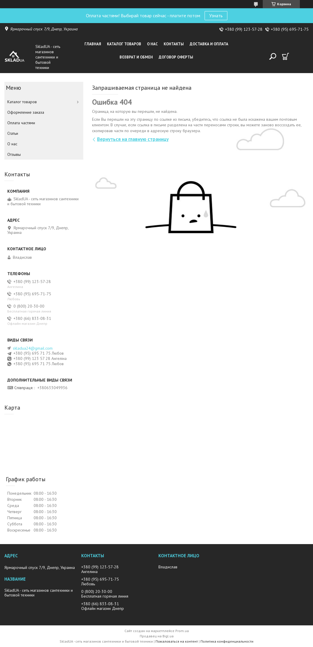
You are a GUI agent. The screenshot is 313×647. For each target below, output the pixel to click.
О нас (152, 44)
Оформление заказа (25, 112)
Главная (92, 44)
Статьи (12, 133)
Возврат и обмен (136, 57)
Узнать (216, 15)
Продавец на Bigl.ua (157, 636)
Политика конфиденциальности (226, 641)
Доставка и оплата (209, 44)
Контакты (174, 44)
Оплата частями (21, 122)
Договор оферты (176, 57)
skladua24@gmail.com (33, 348)
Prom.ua (182, 631)
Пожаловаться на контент (176, 641)
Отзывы (14, 154)
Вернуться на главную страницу (133, 139)
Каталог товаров (124, 44)
